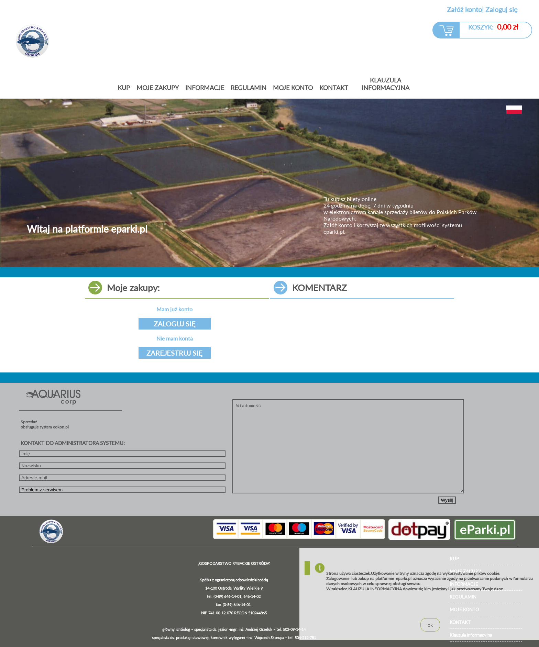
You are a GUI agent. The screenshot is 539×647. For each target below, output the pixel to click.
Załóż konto (464, 9)
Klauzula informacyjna (385, 83)
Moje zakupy (157, 87)
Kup (124, 87)
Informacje (204, 87)
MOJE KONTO (293, 87)
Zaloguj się (501, 9)
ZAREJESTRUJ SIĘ (174, 353)
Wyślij (447, 500)
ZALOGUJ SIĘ (175, 324)
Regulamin (248, 87)
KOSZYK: (493, 26)
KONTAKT (333, 87)
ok (430, 625)
